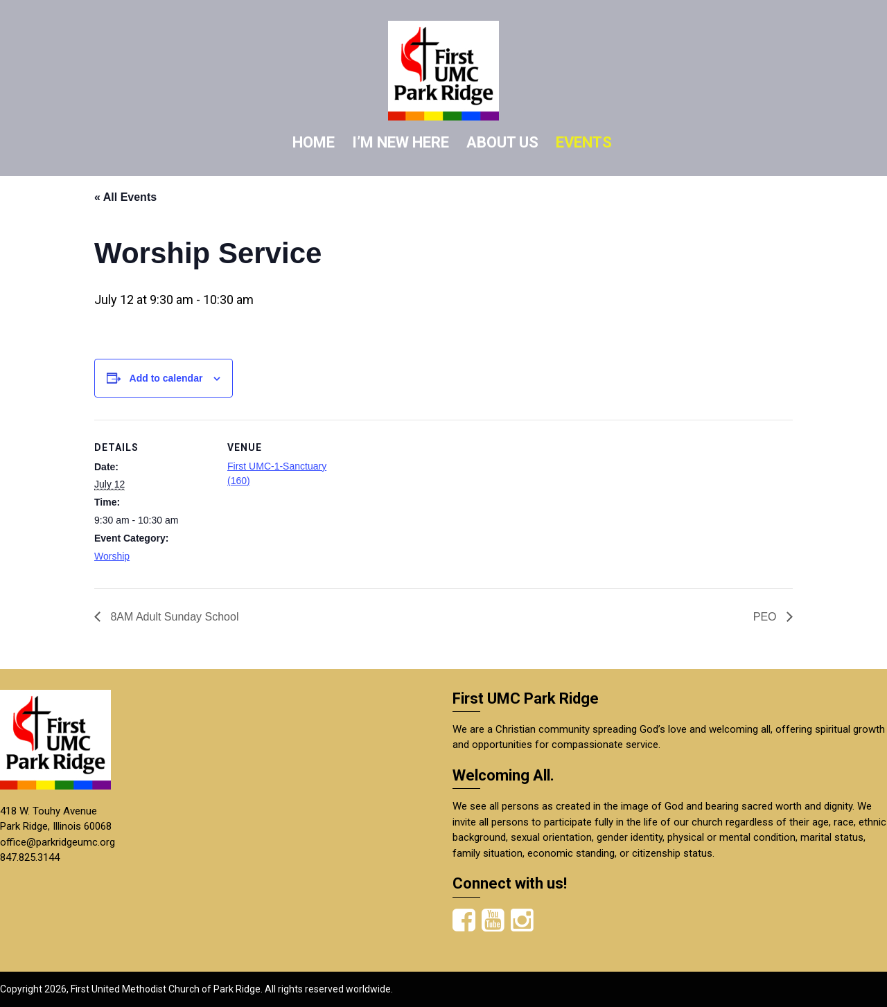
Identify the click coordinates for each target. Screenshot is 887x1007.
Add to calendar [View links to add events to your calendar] (166, 378)
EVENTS (584, 142)
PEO (766, 617)
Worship (112, 556)
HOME (313, 142)
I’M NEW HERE (400, 142)
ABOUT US (502, 142)
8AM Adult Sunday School (172, 617)
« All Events (125, 197)
